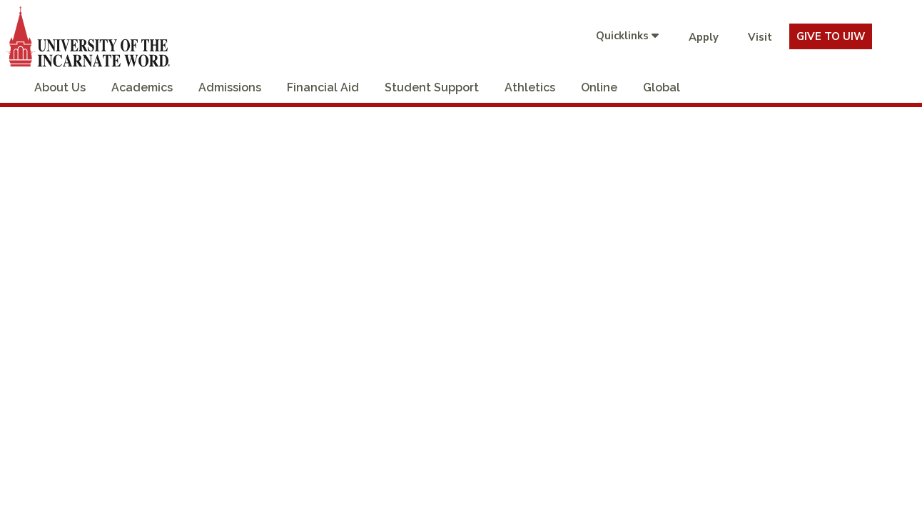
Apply (704, 37)
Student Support (432, 87)
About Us (60, 87)
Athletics (530, 87)
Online (599, 87)
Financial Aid (323, 87)
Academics (142, 87)
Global (661, 87)
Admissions (229, 87)
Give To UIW (830, 36)
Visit (760, 37)
